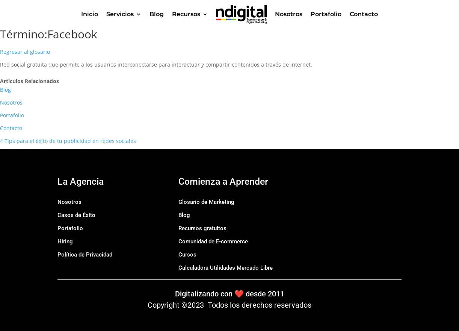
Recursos (186, 14)
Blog (156, 14)
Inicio (89, 14)
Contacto (364, 14)
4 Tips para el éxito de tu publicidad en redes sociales (68, 140)
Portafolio (326, 14)
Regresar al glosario (25, 51)
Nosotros (288, 14)
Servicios (120, 14)
